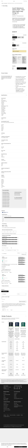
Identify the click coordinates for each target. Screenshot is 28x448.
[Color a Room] (5, 407)
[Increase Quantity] (15, 68)
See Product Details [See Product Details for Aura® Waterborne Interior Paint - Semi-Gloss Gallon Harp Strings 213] (14, 21)
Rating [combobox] (4, 250)
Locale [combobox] (16, 250)
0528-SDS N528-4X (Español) (6, 199)
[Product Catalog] (16, 404)
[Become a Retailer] (6, 398)
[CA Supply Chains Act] (7, 416)
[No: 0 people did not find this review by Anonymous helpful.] (7, 272)
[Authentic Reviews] (5, 212)
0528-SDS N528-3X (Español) (6, 197)
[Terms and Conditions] (13, 415)
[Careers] (5, 397)
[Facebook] (14, 387)
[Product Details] (14, 73)
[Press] (4, 395)
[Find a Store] (15, 403)
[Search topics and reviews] (7, 248)
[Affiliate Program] (6, 399)
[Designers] (15, 394)
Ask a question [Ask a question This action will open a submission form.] (5, 291)
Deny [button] (7, 446)
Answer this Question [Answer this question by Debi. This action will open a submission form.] (22, 301)
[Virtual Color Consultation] (7, 409)
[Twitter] (14, 388)
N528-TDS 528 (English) (17, 193)
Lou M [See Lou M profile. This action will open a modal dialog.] (3, 276)
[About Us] (5, 393)
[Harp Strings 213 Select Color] (19, 51)
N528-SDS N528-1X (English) (6, 200)
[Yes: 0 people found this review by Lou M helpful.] (5, 283)
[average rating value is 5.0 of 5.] (14, 14)
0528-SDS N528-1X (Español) (6, 193)
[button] (24, 1)
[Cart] (26, 1)
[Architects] (15, 397)
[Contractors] (15, 393)
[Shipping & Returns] (6, 404)
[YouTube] (19, 387)
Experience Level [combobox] (10, 250)
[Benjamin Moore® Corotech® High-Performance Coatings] (7, 419)
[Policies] (22, 415)
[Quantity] (14, 68)
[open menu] (2, 1)
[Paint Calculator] (6, 405)
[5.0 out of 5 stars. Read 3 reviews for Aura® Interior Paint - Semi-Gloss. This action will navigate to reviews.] (6, 226)
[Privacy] (8, 415)
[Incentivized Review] (5, 261)
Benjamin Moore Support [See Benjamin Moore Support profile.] (5, 307)
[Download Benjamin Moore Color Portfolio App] (19, 406)
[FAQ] (4, 411)
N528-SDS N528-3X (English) (6, 203)
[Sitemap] (5, 415)
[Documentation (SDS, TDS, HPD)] (18, 398)
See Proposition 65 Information (18, 198)
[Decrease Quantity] (12, 68)
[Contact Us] (5, 403)
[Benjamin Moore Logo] (14, 1)
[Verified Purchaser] (5, 260)
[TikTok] (19, 388)
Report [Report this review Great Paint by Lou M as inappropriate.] (10, 283)
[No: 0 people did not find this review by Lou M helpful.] (7, 283)
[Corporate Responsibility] (7, 394)
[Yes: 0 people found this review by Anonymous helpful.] (5, 272)
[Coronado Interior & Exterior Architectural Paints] (7, 423)
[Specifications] (14, 95)
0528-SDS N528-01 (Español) (6, 196)
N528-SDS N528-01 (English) (6, 206)
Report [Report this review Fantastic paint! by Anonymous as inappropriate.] (10, 272)
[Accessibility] (18, 415)
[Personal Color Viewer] (6, 408)
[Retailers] (15, 395)
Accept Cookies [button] (20, 446)
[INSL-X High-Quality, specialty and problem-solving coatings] (7, 421)
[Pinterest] (21, 387)
